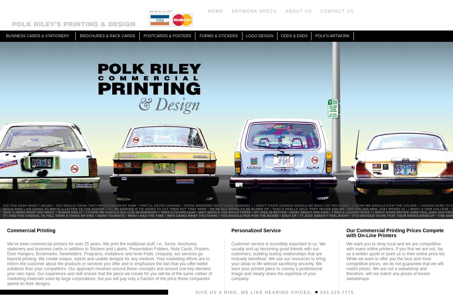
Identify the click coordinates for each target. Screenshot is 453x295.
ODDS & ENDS (294, 36)
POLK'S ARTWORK (332, 36)
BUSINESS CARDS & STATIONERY (37, 36)
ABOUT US (298, 11)
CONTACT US (337, 11)
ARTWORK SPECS (254, 11)
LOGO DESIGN (259, 36)
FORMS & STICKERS (219, 36)
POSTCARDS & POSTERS (167, 36)
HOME (215, 11)
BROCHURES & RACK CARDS (107, 36)
